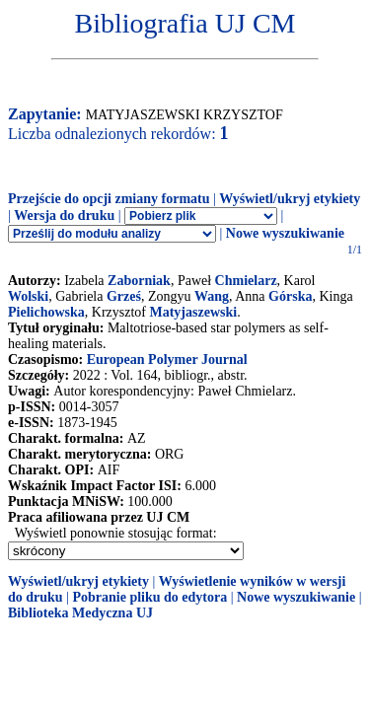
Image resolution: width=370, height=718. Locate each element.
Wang (211, 296)
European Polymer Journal (167, 359)
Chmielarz (246, 280)
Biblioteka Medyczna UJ (80, 613)
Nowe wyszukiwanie (285, 233)
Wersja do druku (64, 215)
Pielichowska (46, 312)
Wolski (28, 296)
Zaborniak (139, 280)
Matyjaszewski (193, 312)
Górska (290, 296)
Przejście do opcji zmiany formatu (109, 198)
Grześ (124, 296)
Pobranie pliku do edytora (149, 597)
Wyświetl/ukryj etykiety (289, 198)
